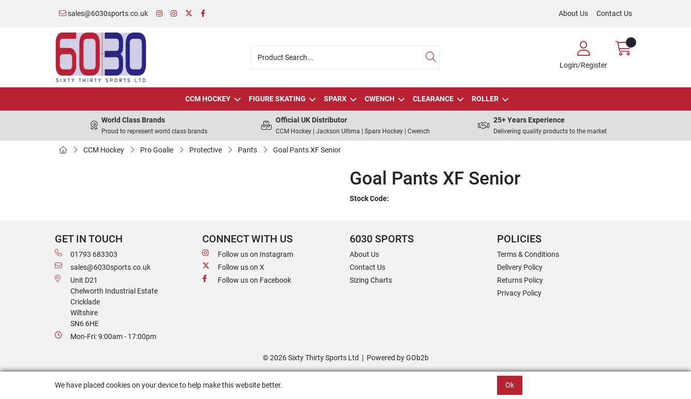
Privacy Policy (519, 293)
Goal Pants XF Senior (307, 150)
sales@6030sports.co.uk (103, 13)
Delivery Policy (520, 267)
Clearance (433, 99)
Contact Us (614, 13)
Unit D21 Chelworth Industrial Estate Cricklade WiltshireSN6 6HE (106, 301)
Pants (247, 150)
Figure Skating (277, 99)
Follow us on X (233, 266)
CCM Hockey (208, 99)
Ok (509, 385)
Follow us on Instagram (247, 253)
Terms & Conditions (528, 254)
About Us (573, 13)
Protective (205, 150)
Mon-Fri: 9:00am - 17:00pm (105, 336)
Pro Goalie (156, 150)
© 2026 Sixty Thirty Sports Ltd (311, 358)
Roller (485, 99)
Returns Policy (520, 280)
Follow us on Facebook (246, 279)
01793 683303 (86, 253)
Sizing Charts (371, 280)
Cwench (380, 99)
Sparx (335, 99)
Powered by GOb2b (398, 358)
